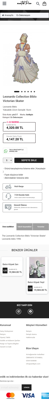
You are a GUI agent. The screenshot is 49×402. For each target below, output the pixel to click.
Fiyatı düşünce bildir (13, 175)
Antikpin (29, 115)
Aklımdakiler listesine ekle (16, 178)
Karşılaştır (40, 168)
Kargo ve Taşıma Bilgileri (9, 344)
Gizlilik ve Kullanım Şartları (10, 341)
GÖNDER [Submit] (26, 387)
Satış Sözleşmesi (6, 331)
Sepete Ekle (29, 160)
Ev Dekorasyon (23, 15)
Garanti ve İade (5, 347)
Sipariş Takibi (5, 337)
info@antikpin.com (33, 364)
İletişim (3, 334)
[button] (16, 91)
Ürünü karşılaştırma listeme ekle (18, 168)
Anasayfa (7, 15)
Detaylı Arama (31, 334)
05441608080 (31, 361)
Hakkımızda (30, 337)
